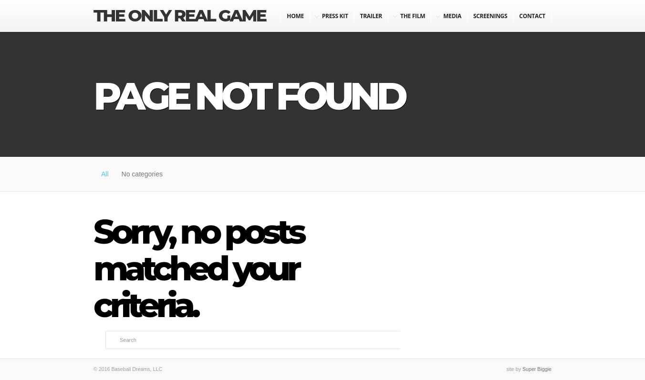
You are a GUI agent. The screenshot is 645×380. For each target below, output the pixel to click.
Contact (532, 16)
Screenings (490, 16)
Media (452, 16)
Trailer (371, 16)
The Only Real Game (180, 15)
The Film (412, 16)
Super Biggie (536, 369)
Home (295, 16)
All (105, 174)
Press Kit (335, 16)
